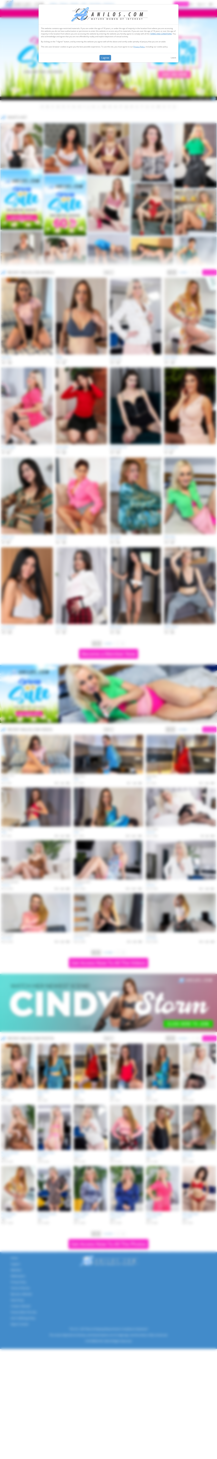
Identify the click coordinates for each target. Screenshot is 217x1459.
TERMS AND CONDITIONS (161, 33)
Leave (173, 57)
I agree (105, 57)
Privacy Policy (139, 46)
